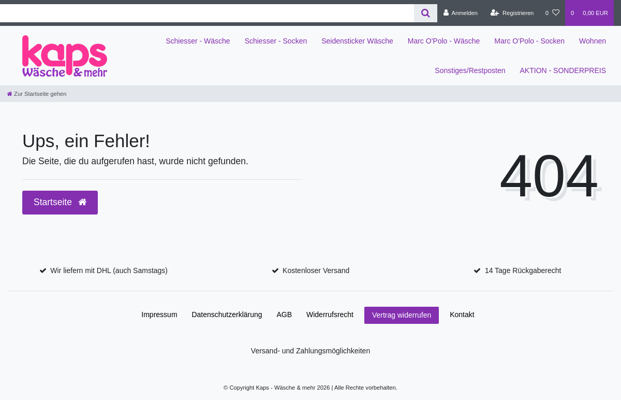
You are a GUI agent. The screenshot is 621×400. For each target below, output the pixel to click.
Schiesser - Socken (276, 41)
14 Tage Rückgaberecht (523, 270)
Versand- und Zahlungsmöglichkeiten (310, 351)
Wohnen (592, 41)
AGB (284, 314)
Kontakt (462, 314)
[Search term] (207, 13)
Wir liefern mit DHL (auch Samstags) (109, 270)
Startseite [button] (60, 202)
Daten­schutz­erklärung (226, 314)
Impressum (159, 314)
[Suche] (425, 13)
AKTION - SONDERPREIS (563, 70)
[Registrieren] (512, 13)
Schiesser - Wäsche (198, 41)
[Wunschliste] (552, 13)
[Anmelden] (460, 13)
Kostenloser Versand (316, 270)
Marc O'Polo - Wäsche (444, 41)
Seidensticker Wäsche (357, 41)
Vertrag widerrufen (401, 315)
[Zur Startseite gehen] (36, 94)
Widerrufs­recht (329, 314)
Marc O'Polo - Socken (529, 41)
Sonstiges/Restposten (470, 70)
